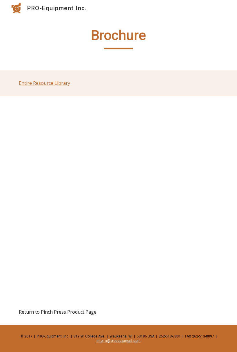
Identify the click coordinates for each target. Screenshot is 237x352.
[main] (118, 38)
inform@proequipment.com (118, 341)
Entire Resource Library (44, 83)
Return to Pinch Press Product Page (57, 312)
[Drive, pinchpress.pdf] (118, 197)
